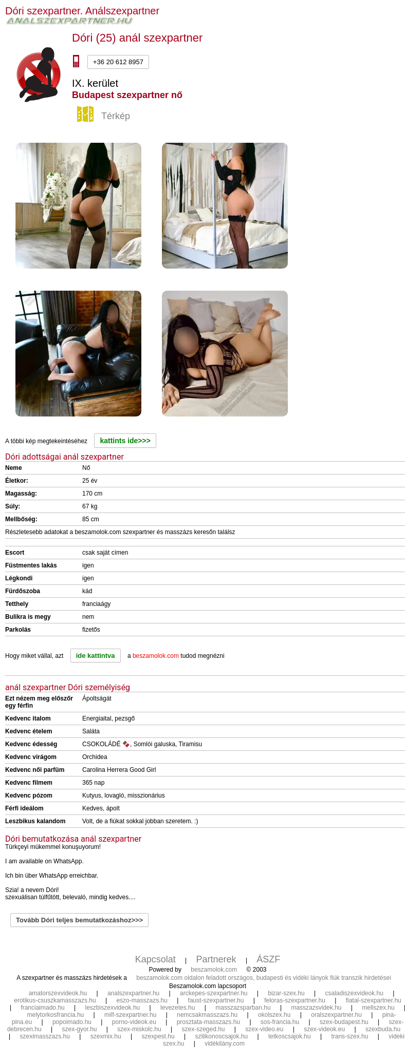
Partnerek (216, 959)
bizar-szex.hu (286, 993)
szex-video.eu (264, 1029)
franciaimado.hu (42, 1007)
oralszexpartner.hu (336, 1014)
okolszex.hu (274, 1014)
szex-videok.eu (324, 1029)
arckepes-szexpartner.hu (213, 993)
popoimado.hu (71, 1022)
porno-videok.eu (134, 1022)
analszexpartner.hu (133, 993)
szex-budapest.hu (344, 1022)
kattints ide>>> (125, 441)
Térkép (105, 116)
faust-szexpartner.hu (216, 1000)
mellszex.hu (378, 1007)
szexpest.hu (158, 1036)
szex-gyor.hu (79, 1029)
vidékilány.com (225, 1043)
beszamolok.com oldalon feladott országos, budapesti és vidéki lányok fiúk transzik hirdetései (263, 977)
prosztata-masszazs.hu (208, 1022)
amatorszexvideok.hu (58, 993)
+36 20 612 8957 (118, 62)
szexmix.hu (105, 1036)
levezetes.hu (177, 1007)
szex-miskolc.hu (139, 1029)
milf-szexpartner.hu (130, 1014)
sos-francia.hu (280, 1022)
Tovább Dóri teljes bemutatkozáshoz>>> (79, 920)
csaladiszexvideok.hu (354, 993)
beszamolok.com (214, 969)
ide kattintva (95, 655)
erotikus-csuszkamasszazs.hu (55, 1000)
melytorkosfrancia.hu (55, 1014)
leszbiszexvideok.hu (112, 1007)
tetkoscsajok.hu (289, 1036)
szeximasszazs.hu (45, 1036)
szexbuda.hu (382, 1029)
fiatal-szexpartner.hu (373, 1000)
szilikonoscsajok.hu (221, 1036)
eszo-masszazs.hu (141, 1000)
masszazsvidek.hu (316, 1007)
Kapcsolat (155, 959)
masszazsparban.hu (242, 1007)
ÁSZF (268, 959)
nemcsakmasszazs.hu (207, 1014)
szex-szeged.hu (203, 1029)
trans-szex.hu (349, 1036)
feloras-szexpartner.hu (294, 1000)
